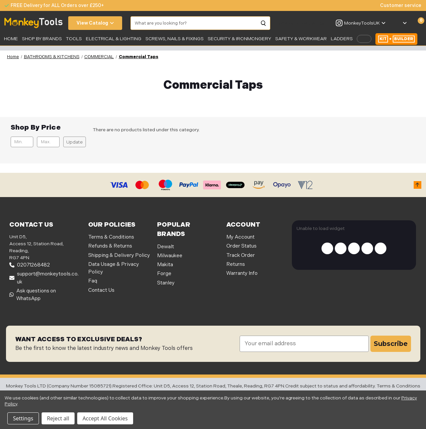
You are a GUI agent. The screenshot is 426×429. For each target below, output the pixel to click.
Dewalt (165, 247)
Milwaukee (169, 256)
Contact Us (101, 290)
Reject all (58, 418)
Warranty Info (242, 273)
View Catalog (95, 23)
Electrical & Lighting (113, 39)
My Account (240, 237)
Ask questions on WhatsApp (32, 295)
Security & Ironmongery (239, 39)
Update (74, 142)
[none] (397, 5)
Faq (92, 281)
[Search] (263, 23)
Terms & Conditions (111, 237)
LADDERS (342, 39)
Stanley (166, 283)
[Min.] (22, 142)
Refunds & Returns (110, 246)
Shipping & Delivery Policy (119, 255)
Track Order (240, 255)
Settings (23, 418)
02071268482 (29, 265)
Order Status (241, 246)
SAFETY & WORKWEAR (301, 39)
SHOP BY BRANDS (42, 39)
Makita (165, 265)
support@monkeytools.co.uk (44, 278)
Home (11, 39)
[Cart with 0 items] (417, 23)
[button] (417, 185)
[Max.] (48, 142)
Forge (164, 273)
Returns (235, 264)
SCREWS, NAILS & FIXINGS (174, 39)
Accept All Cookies (105, 418)
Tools (74, 39)
